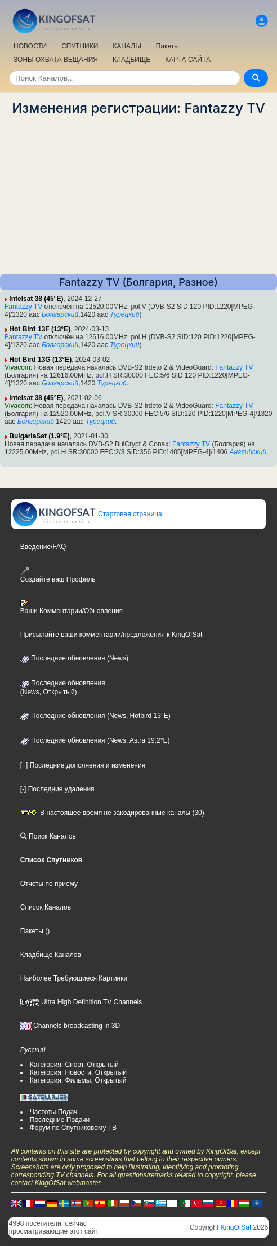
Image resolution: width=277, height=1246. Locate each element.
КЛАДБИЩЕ (131, 60)
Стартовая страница (87, 514)
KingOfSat (236, 1227)
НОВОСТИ (30, 46)
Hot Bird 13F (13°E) (39, 329)
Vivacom (17, 367)
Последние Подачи (60, 1120)
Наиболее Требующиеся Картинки (73, 978)
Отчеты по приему (49, 884)
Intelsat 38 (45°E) (36, 299)
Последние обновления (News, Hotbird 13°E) (95, 716)
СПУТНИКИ (79, 46)
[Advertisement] (138, 195)
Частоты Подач (54, 1112)
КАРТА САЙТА (188, 60)
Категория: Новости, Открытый (78, 1072)
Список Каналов (45, 907)
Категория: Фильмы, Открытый (78, 1080)
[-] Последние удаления (57, 789)
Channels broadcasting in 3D (70, 1026)
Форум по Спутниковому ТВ (73, 1128)
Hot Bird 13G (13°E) (40, 359)
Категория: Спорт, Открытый (74, 1064)
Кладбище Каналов (50, 955)
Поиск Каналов (48, 836)
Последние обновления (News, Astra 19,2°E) (95, 740)
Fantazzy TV (23, 307)
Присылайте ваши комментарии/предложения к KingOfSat (111, 634)
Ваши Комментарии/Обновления (71, 607)
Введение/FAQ (43, 547)
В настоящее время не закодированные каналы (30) (112, 813)
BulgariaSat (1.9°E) (39, 436)
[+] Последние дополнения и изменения (82, 765)
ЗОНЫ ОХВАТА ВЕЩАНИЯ (56, 60)
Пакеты (167, 46)
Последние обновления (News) (74, 658)
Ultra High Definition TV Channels (81, 1002)
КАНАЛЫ (127, 46)
